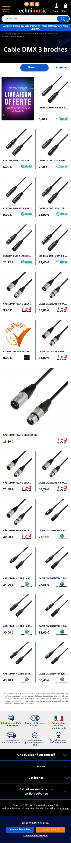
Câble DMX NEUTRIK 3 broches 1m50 (17, 578)
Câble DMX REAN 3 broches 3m (53, 351)
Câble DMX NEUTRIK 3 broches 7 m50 (53, 626)
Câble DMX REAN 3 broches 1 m (53, 304)
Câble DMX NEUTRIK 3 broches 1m (53, 530)
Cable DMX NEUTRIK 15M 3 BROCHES (17, 674)
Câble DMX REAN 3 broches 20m (17, 530)
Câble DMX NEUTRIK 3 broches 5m (17, 626)
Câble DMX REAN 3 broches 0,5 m (17, 304)
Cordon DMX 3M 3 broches (53, 160)
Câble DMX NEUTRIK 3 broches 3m (53, 578)
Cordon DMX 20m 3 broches (53, 256)
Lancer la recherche (63, 18)
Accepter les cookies (19, 829)
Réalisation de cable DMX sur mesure (17, 351)
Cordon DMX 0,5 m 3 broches (53, 108)
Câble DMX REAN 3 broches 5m (20, 435)
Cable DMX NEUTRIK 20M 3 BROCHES (53, 674)
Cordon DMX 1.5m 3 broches (17, 160)
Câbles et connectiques (33, 33)
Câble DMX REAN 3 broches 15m (53, 483)
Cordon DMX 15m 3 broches (17, 256)
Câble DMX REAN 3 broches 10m (17, 483)
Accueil (5, 33)
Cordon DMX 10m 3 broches (53, 208)
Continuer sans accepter (35, 835)
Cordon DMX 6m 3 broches (17, 208)
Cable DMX (51, 33)
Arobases (64, 808)
